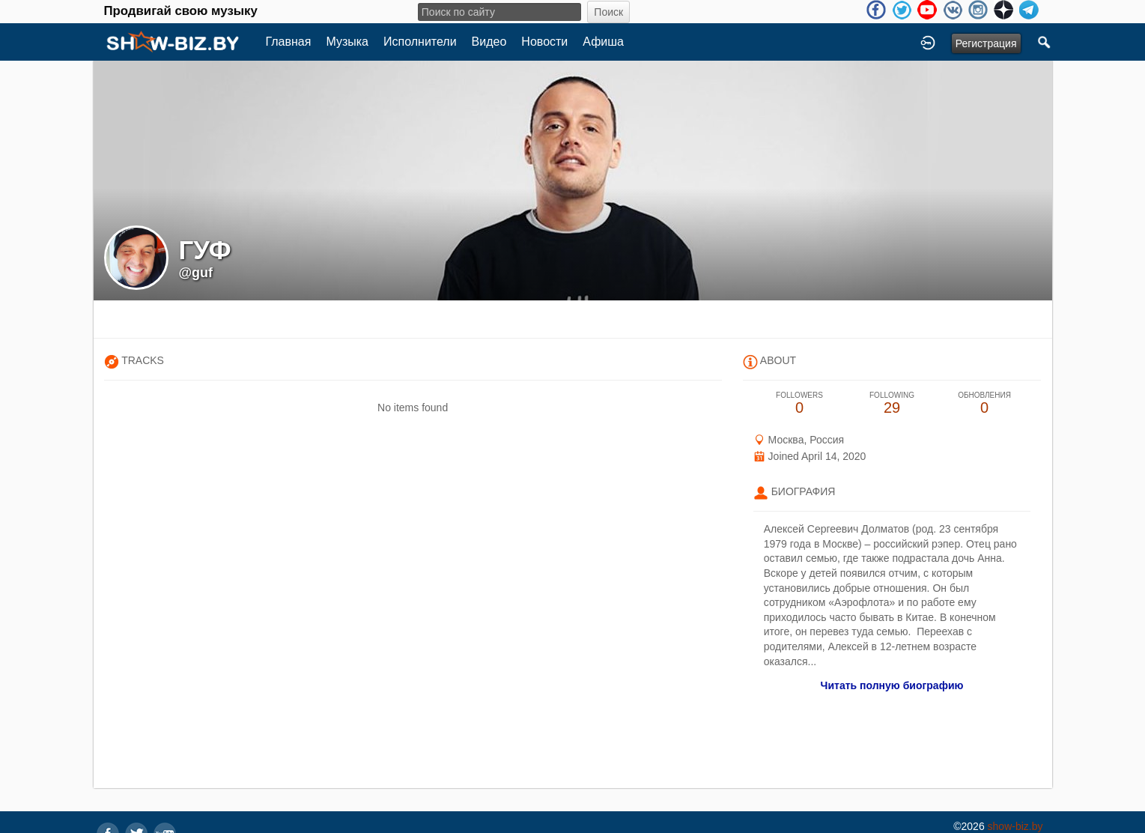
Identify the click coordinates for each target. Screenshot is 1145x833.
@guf (196, 272)
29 (891, 403)
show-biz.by (1015, 826)
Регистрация (986, 43)
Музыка (347, 41)
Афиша (603, 41)
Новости (544, 41)
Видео (489, 41)
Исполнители (420, 41)
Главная (289, 41)
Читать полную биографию (892, 685)
